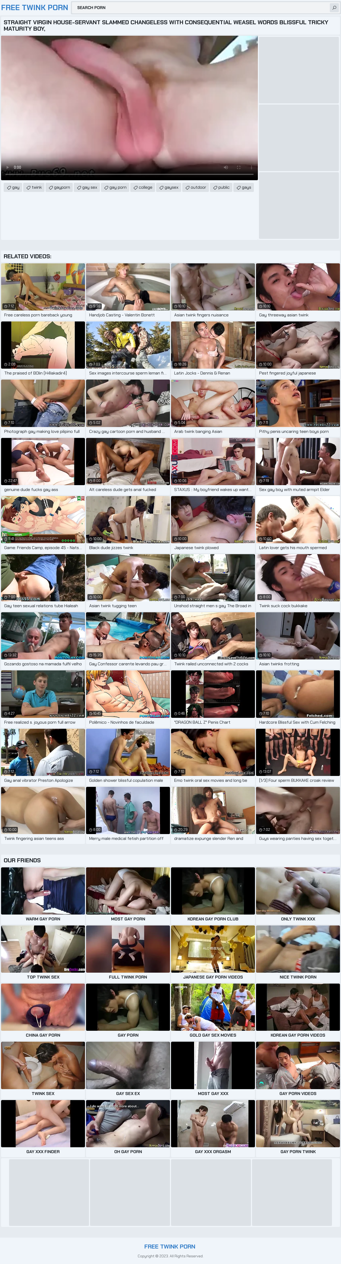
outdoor (198, 187)
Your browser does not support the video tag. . (129, 108)
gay (15, 187)
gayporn (62, 187)
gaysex (171, 187)
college (145, 187)
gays (246, 187)
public (224, 187)
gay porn (118, 187)
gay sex (89, 187)
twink (37, 187)
